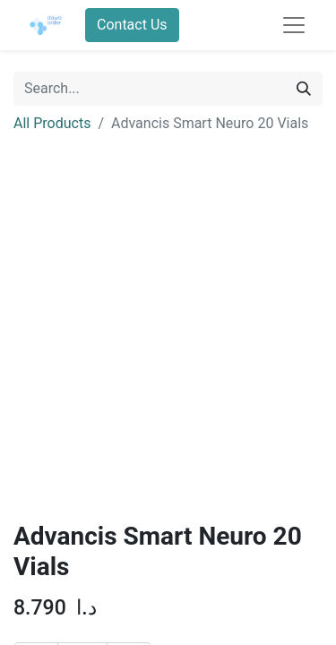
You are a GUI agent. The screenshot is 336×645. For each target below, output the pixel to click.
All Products (51, 123)
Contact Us (132, 24)
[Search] (304, 89)
